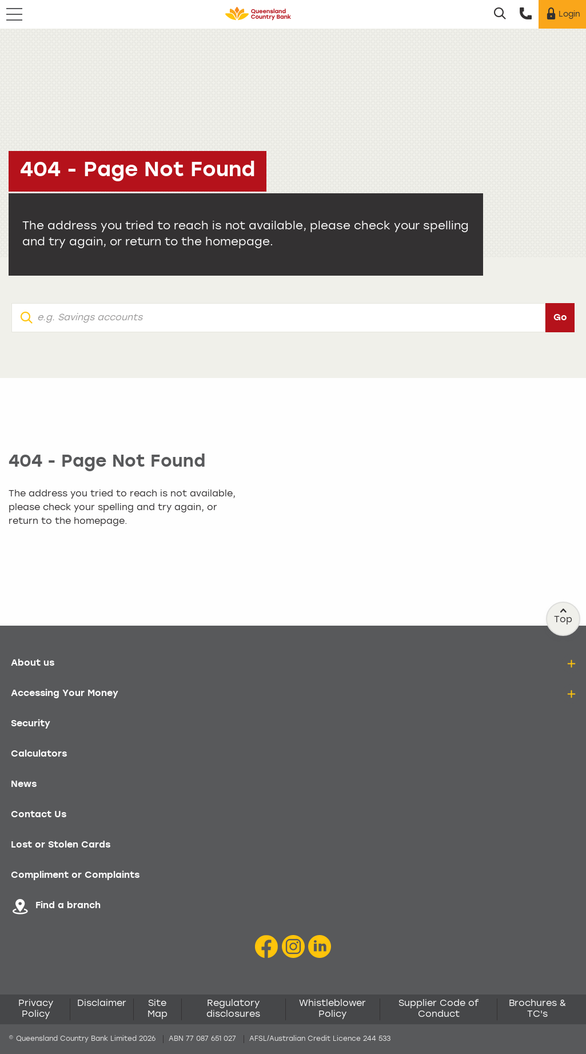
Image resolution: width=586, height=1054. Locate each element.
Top (563, 616)
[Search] (500, 14)
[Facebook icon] (266, 947)
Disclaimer (101, 1003)
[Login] (562, 14)
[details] (571, 664)
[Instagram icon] (293, 947)
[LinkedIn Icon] (319, 947)
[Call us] (526, 14)
